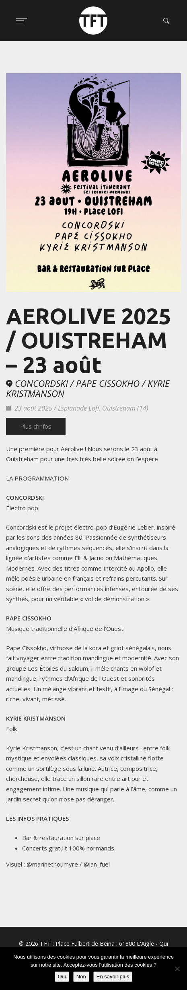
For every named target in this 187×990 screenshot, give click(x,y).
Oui (62, 977)
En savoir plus (113, 977)
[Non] (177, 969)
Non (81, 977)
